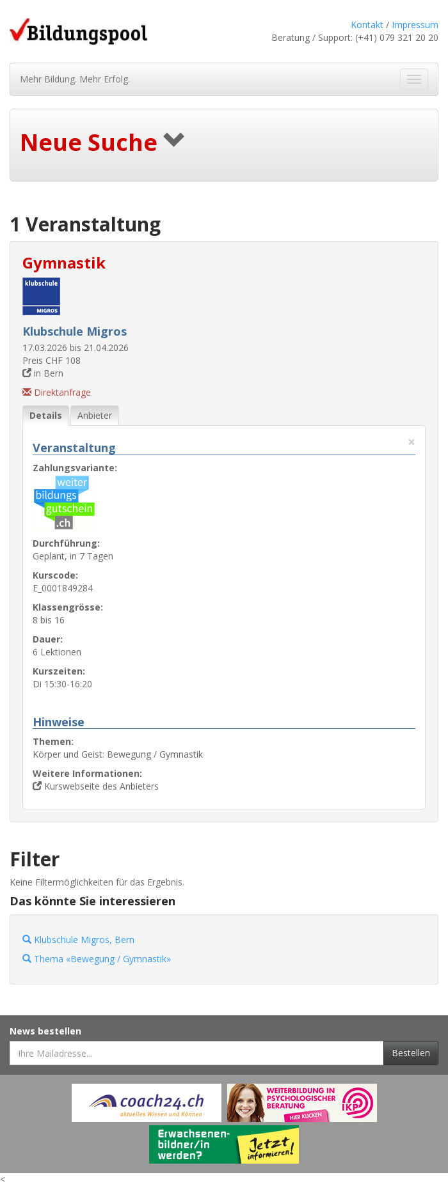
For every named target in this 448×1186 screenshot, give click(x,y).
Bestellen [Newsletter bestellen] (411, 1053)
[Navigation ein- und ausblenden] (414, 79)
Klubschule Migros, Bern (78, 939)
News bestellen (45, 1031)
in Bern (42, 373)
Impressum (415, 25)
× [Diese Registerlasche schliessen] (411, 442)
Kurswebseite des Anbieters (96, 786)
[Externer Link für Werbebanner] (146, 1103)
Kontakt (367, 25)
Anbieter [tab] (94, 415)
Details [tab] (45, 415)
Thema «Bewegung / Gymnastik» (96, 959)
